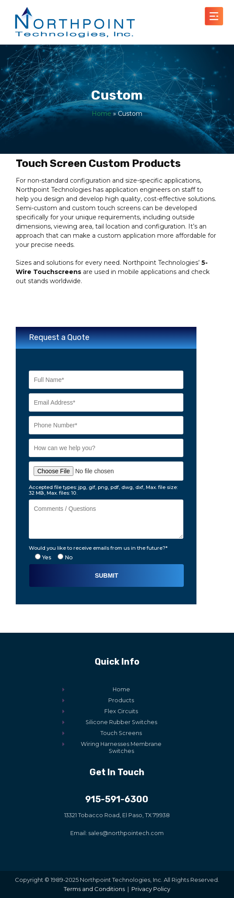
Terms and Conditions (94, 888)
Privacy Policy (150, 888)
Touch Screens (121, 733)
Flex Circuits (121, 711)
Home (101, 114)
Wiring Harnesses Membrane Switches (121, 747)
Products (121, 700)
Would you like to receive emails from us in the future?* (98, 548)
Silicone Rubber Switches (121, 722)
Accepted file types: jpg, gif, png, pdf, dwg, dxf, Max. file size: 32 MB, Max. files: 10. (103, 490)
